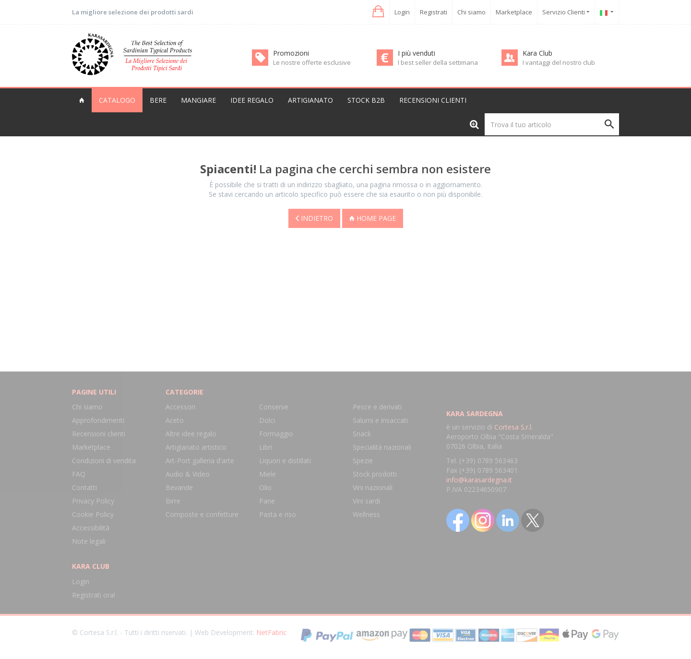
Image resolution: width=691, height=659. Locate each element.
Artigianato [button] (310, 100)
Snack (362, 433)
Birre (173, 500)
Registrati (433, 12)
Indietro (314, 218)
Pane (267, 500)
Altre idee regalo (191, 433)
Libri (265, 447)
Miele (267, 474)
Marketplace (514, 12)
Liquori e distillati (285, 460)
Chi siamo (471, 12)
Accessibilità (90, 527)
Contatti (84, 487)
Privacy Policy (93, 500)
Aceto (175, 420)
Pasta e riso (277, 514)
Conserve (273, 406)
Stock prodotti (375, 474)
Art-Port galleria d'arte (200, 460)
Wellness (366, 514)
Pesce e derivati (377, 406)
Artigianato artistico (196, 447)
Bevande (179, 487)
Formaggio (276, 433)
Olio (265, 487)
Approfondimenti (98, 420)
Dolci (267, 420)
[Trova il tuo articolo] (552, 124)
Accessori (180, 406)
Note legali (89, 541)
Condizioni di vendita (104, 460)
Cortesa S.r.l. (513, 426)
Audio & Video (188, 474)
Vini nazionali (373, 487)
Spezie (363, 460)
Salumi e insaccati (380, 420)
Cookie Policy (93, 514)
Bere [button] (158, 100)
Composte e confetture (202, 514)
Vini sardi (366, 500)
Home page (372, 218)
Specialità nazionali (382, 447)
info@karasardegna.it (479, 479)
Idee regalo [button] (252, 100)
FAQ (78, 474)
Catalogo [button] (117, 100)
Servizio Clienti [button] (566, 12)
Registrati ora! (93, 594)
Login (402, 12)
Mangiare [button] (198, 100)
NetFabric (271, 632)
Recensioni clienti (432, 100)
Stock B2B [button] (366, 100)
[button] (377, 12)
